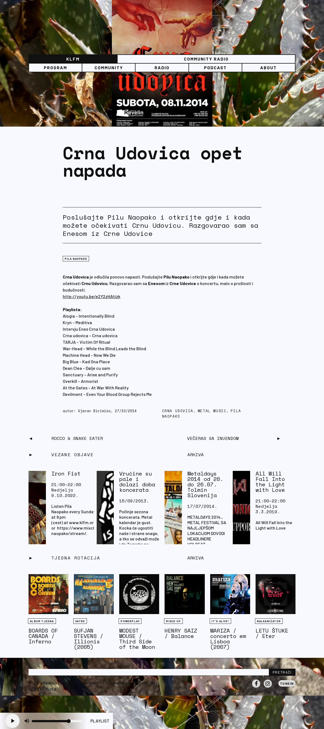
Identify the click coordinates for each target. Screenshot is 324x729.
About (268, 67)
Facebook (256, 687)
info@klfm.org (42, 688)
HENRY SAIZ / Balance (181, 633)
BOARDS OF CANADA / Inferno (43, 636)
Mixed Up (173, 621)
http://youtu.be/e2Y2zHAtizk (91, 296)
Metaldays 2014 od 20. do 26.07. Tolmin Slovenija (205, 484)
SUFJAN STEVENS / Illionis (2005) (88, 639)
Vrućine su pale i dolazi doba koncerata (137, 482)
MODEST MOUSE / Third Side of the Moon (137, 639)
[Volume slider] (57, 721)
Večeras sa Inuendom (213, 438)
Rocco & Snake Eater (77, 438)
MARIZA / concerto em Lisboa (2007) (228, 639)
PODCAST (215, 67)
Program (55, 67)
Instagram (268, 687)
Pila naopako (76, 258)
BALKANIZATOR (269, 621)
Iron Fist (66, 473)
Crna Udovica (177, 411)
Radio (162, 67)
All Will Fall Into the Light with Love (270, 482)
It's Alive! (220, 621)
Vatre (80, 621)
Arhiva (195, 558)
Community (109, 67)
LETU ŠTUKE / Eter (272, 633)
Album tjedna (42, 621)
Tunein (287, 683)
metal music (212, 411)
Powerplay (130, 621)
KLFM (73, 58)
